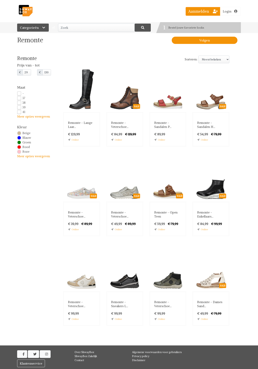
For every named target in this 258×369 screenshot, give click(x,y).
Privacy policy (140, 356)
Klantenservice (31, 363)
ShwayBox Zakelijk (86, 356)
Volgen (204, 40)
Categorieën (33, 28)
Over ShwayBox (84, 352)
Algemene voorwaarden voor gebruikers (157, 352)
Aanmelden (203, 11)
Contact (79, 360)
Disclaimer (138, 360)
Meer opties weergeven (33, 116)
